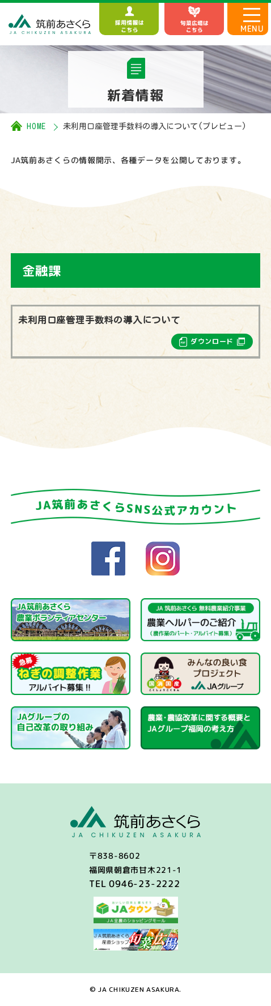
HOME (36, 126)
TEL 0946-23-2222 (134, 883)
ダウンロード (212, 341)
